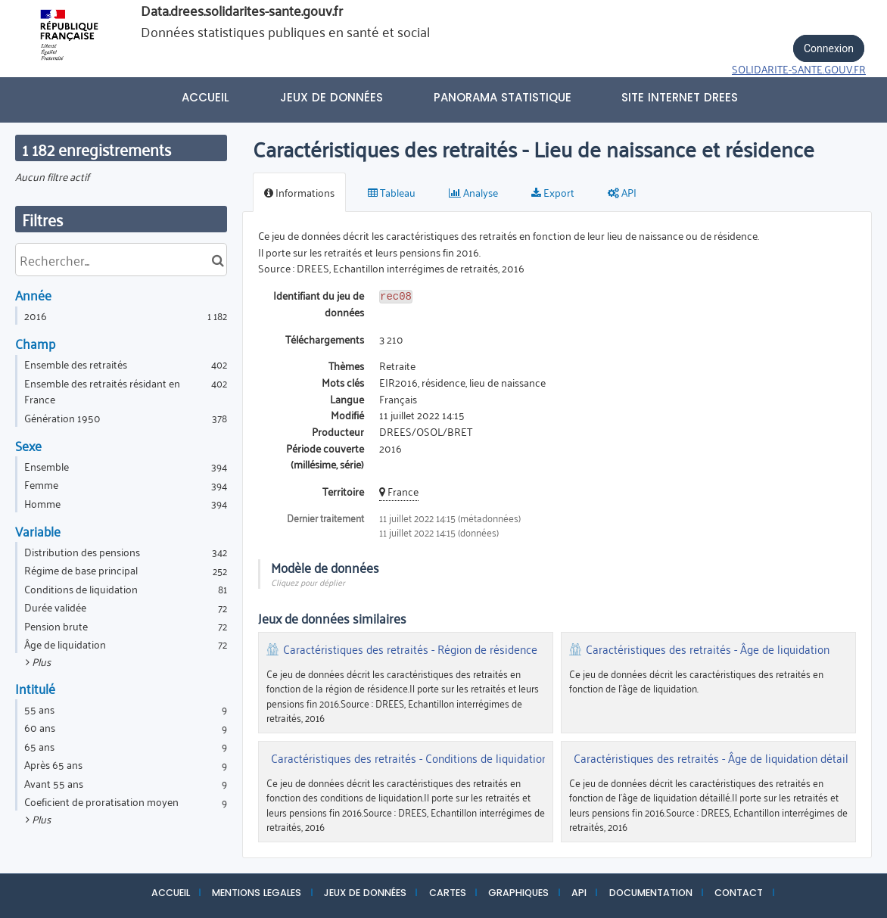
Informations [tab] (299, 191)
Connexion (829, 48)
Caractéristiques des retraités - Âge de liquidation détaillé (715, 758)
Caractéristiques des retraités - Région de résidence (410, 649)
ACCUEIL (170, 892)
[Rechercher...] (121, 259)
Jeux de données (331, 97)
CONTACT (738, 892)
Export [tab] (552, 191)
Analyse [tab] (473, 191)
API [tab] (622, 191)
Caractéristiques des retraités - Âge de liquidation (707, 649)
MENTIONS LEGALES (256, 892)
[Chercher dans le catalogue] (217, 259)
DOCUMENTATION (650, 892)
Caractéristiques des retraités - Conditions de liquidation (409, 758)
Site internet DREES (679, 97)
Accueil (205, 97)
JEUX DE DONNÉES (365, 892)
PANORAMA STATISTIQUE (502, 97)
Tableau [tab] (391, 191)
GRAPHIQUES (518, 892)
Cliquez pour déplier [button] (308, 582)
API (579, 892)
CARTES (447, 892)
